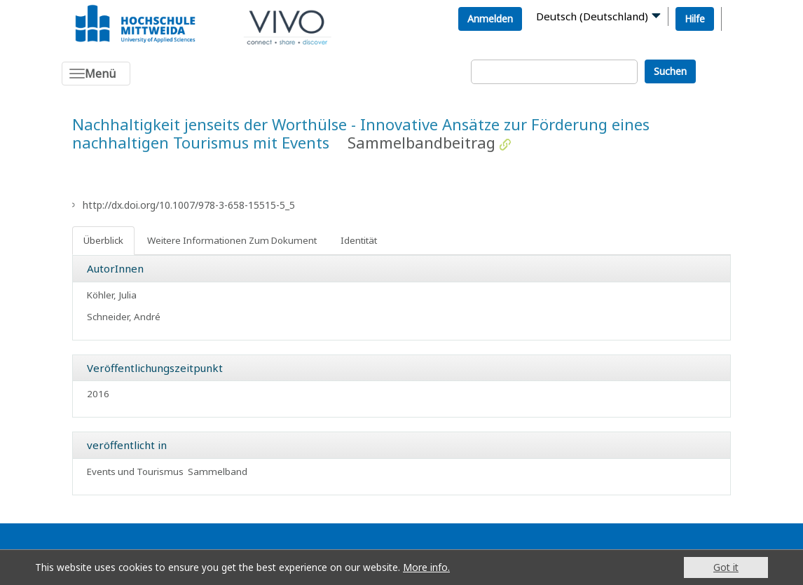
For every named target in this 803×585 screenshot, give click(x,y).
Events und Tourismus (135, 471)
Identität (359, 240)
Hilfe (695, 18)
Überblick (103, 240)
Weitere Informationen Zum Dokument (232, 240)
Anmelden (490, 18)
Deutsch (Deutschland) (592, 16)
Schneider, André (123, 316)
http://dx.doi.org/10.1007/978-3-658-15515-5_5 (189, 205)
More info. (426, 567)
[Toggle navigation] (96, 73)
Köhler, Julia (112, 295)
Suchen (670, 71)
